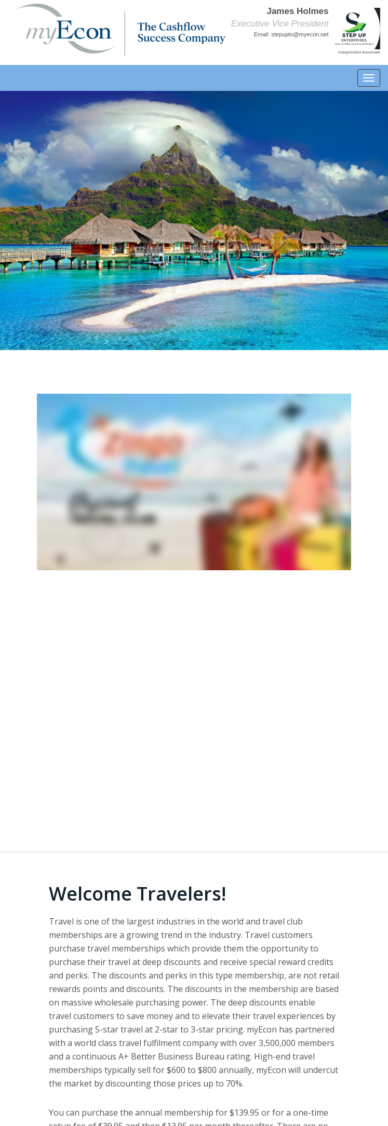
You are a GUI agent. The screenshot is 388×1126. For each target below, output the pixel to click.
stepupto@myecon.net (299, 34)
